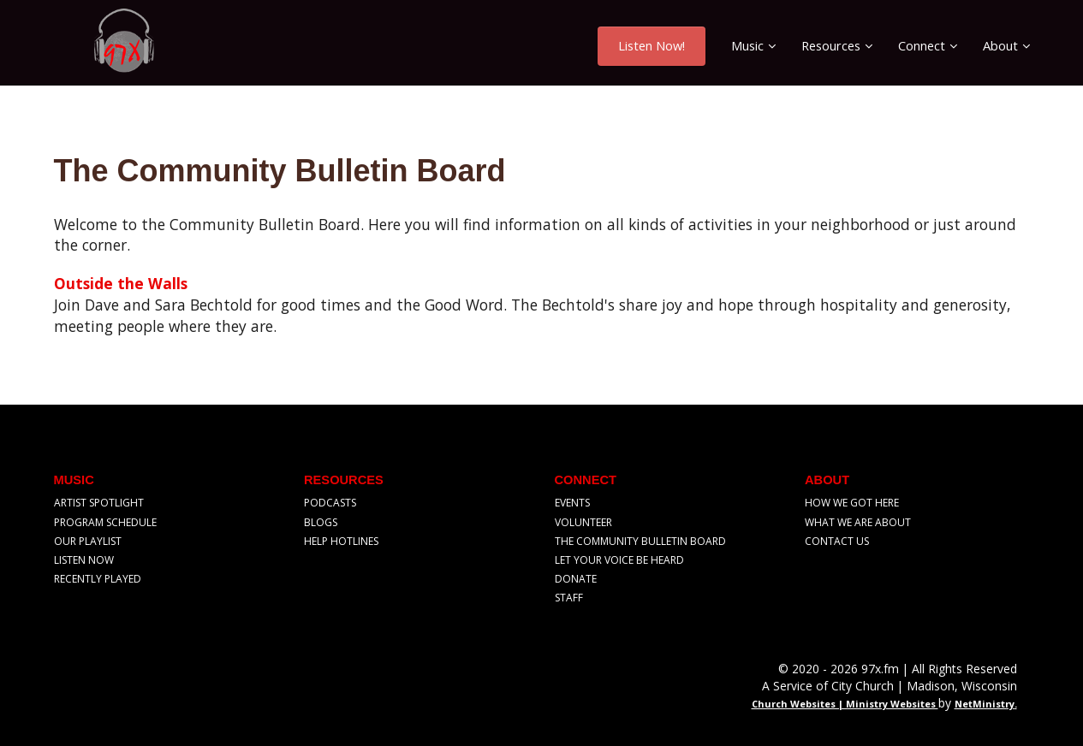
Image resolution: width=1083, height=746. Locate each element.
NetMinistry (985, 703)
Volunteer (583, 522)
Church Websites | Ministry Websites (845, 703)
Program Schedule (105, 522)
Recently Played (97, 578)
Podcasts (330, 502)
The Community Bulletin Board (640, 541)
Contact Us (837, 541)
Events (572, 502)
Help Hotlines (341, 541)
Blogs (320, 522)
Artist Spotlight (99, 502)
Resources (830, 45)
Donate (576, 578)
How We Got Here (852, 502)
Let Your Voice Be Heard (619, 560)
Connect (921, 45)
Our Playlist (88, 541)
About (1000, 45)
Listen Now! (651, 45)
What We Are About (858, 522)
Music (747, 45)
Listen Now (84, 560)
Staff (569, 597)
